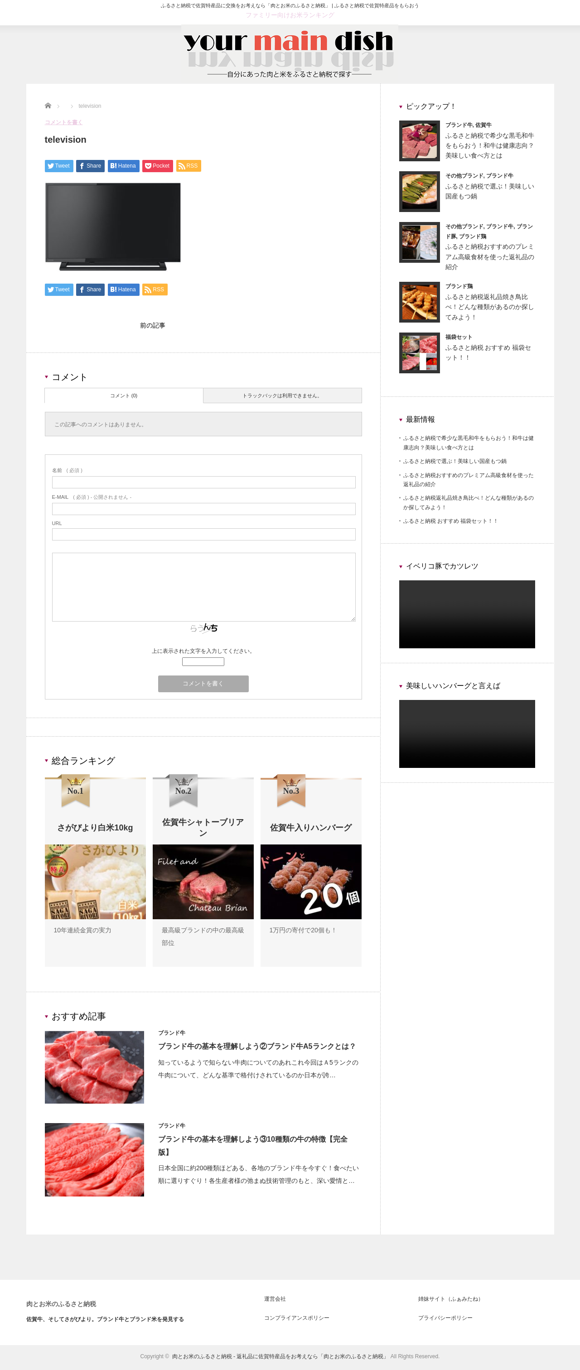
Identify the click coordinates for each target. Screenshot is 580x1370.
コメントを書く (64, 122)
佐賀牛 (483, 125)
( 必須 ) (67, 472)
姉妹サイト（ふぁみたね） (450, 1301)
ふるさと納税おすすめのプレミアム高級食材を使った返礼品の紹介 (489, 256)
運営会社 (275, 1301)
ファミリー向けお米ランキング (290, 15)
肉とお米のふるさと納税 (61, 1306)
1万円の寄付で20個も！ (303, 932)
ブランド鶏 (472, 236)
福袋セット (459, 337)
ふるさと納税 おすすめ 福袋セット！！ (451, 521)
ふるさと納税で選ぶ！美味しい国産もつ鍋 (455, 461)
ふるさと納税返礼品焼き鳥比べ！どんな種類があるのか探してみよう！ (489, 307)
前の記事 (152, 326)
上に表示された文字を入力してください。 (203, 653)
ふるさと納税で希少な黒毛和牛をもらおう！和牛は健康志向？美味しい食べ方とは (489, 145)
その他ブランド (464, 176)
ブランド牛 (173, 1035)
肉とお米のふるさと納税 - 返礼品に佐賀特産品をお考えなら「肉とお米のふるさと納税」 (280, 1359)
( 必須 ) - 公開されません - (92, 499)
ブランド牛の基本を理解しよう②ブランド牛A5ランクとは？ (258, 1048)
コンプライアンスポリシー (296, 1320)
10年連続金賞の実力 (83, 932)
